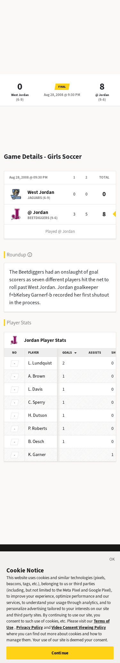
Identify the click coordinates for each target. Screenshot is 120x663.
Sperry (36, 402)
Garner (37, 455)
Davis (35, 389)
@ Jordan (102, 95)
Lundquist (40, 363)
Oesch (36, 441)
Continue (60, 656)
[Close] (112, 563)
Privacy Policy (29, 630)
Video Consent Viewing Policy (79, 630)
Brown (36, 376)
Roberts (37, 428)
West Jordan (20, 95)
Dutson (37, 415)
